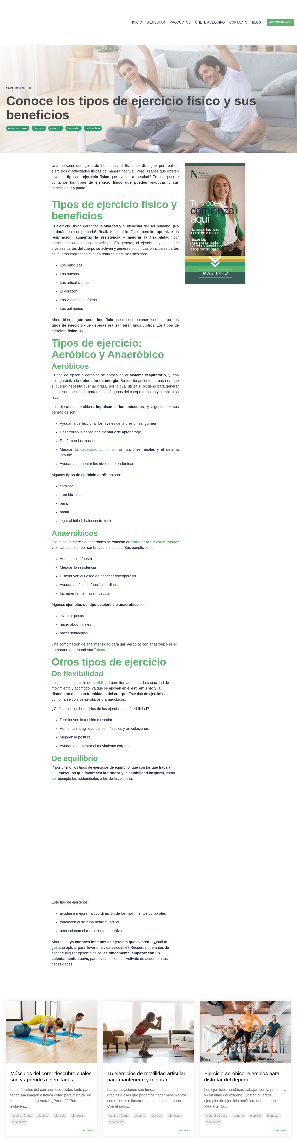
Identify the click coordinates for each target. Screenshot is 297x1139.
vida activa (93, 100)
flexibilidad (101, 655)
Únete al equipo (210, 8)
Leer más (87, 1071)
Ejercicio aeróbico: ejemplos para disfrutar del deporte (240, 1011)
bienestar (73, 100)
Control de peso (216, 1050)
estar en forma (17, 100)
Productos (180, 8)
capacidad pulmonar (97, 421)
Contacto (238, 8)
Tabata (99, 622)
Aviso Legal (12, 1131)
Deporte (39, 100)
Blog (256, 8)
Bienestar (156, 8)
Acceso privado (280, 8)
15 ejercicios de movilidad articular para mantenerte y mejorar (141, 1014)
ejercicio (55, 100)
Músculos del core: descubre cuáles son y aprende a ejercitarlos (47, 1014)
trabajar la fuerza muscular (155, 514)
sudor (135, 220)
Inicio (137, 8)
